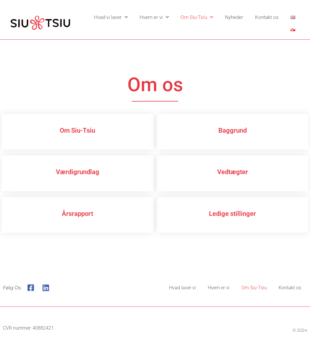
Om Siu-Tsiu (197, 17)
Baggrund (232, 130)
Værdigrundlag (77, 172)
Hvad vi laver (111, 17)
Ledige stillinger (232, 213)
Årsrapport (77, 213)
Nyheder (234, 17)
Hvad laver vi (182, 288)
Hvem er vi (154, 17)
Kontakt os (267, 17)
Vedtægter (232, 172)
